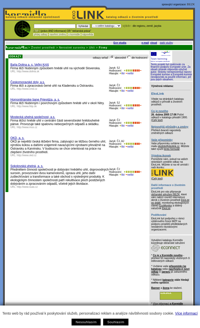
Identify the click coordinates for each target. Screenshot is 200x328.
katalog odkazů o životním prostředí (132, 17)
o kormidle (74, 34)
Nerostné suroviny (72, 47)
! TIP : (36, 31)
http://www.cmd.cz (27, 88)
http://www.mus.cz (27, 127)
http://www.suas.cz (27, 186)
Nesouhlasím (86, 322)
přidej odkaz (40, 34)
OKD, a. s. (17, 138)
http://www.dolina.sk (28, 71)
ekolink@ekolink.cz (169, 146)
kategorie (167, 279)
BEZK (191, 4)
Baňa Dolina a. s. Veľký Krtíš (29, 64)
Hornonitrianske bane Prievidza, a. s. (35, 99)
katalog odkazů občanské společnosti (32, 17)
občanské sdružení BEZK (165, 194)
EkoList (166, 208)
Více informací (186, 313)
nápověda (87, 34)
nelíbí (129, 73)
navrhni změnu (58, 34)
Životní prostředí (43, 47)
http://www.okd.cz (27, 155)
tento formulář (172, 149)
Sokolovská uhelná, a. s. (26, 166)
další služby (166, 42)
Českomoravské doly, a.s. (27, 82)
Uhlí (92, 47)
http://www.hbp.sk (27, 106)
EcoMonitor (165, 205)
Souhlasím (115, 322)
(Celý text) (157, 120)
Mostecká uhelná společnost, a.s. (32, 117)
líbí (122, 73)
